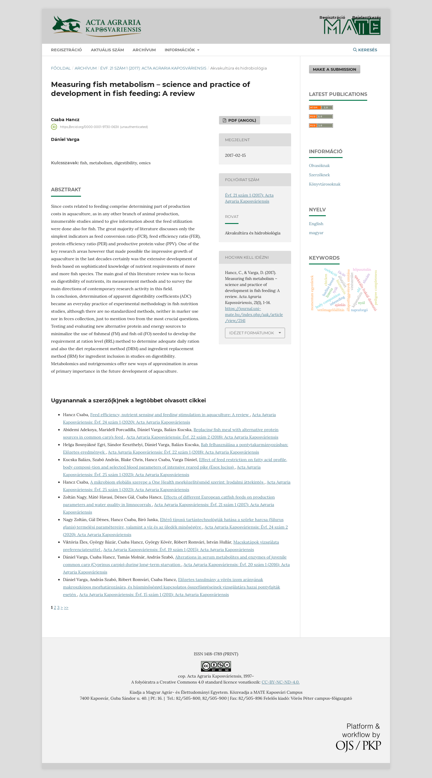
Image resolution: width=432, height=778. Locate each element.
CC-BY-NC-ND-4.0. (280, 682)
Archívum (144, 49)
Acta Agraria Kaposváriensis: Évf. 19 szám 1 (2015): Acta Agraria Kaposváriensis (179, 549)
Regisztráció (66, 49)
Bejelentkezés (366, 17)
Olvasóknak (319, 165)
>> (66, 607)
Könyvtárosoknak (324, 184)
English (316, 223)
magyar (316, 232)
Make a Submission (334, 69)
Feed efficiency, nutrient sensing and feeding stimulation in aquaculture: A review (170, 414)
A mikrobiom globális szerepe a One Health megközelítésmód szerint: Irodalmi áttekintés (177, 482)
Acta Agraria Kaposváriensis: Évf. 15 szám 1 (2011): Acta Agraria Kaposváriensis (154, 594)
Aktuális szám (107, 49)
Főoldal (61, 68)
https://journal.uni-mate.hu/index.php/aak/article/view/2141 (254, 314)
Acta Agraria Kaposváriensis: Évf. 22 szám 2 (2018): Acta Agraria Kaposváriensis (202, 437)
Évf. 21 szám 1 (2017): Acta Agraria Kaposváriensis (153, 68)
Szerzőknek (319, 174)
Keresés (365, 49)
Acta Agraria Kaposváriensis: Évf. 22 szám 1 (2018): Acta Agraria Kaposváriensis (183, 452)
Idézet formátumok (251, 332)
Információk (180, 49)
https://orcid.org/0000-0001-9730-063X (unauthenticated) (104, 127)
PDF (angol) (241, 120)
